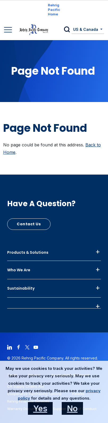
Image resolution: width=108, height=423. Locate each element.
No (72, 408)
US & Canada (86, 29)
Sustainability (21, 288)
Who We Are (18, 270)
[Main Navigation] (8, 30)
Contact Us (29, 224)
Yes (40, 408)
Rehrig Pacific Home (54, 9)
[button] (68, 30)
